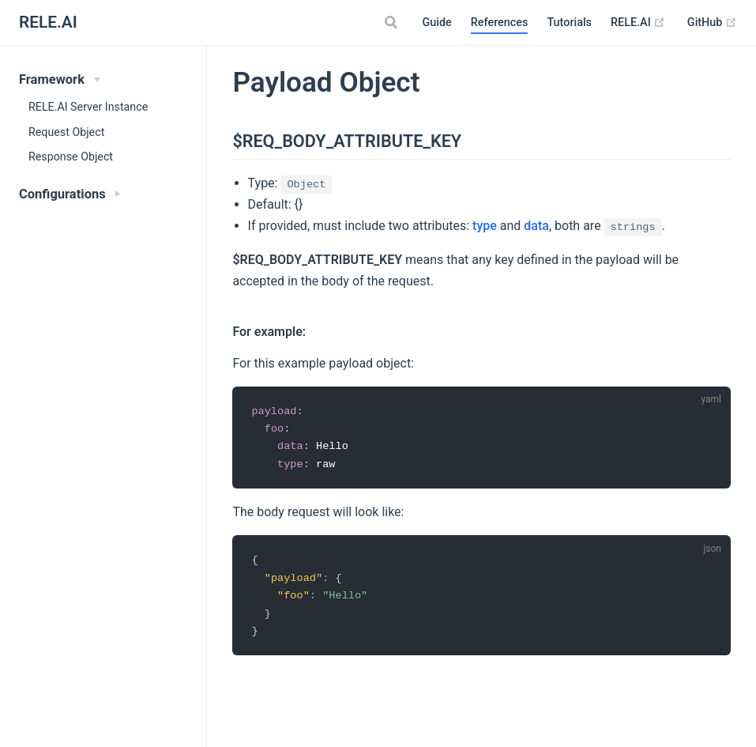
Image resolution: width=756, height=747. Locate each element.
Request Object (66, 132)
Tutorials (569, 22)
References (499, 22)
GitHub (712, 23)
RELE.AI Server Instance (88, 106)
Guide (436, 22)
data (536, 225)
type (484, 225)
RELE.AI (638, 23)
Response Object (70, 156)
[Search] (392, 22)
